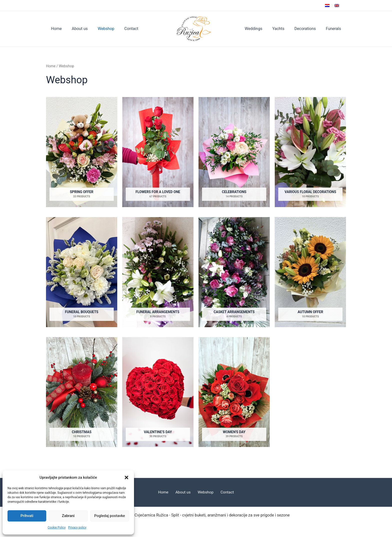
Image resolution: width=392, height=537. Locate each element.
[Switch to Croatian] (327, 5)
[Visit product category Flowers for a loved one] (158, 152)
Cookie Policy (57, 527)
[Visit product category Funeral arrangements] (158, 272)
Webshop (101, 28)
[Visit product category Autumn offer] (310, 272)
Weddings (260, 28)
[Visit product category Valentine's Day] (158, 392)
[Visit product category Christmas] (81, 392)
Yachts (283, 28)
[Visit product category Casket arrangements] (234, 272)
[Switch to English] (337, 5)
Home (55, 28)
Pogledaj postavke (109, 515)
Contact (124, 28)
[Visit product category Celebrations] (234, 152)
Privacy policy (77, 527)
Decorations (308, 28)
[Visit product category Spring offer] (81, 152)
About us (77, 28)
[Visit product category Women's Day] (234, 392)
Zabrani (68, 515)
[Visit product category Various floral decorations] (310, 152)
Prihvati (26, 515)
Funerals (334, 28)
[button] (126, 477)
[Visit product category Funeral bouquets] (81, 272)
